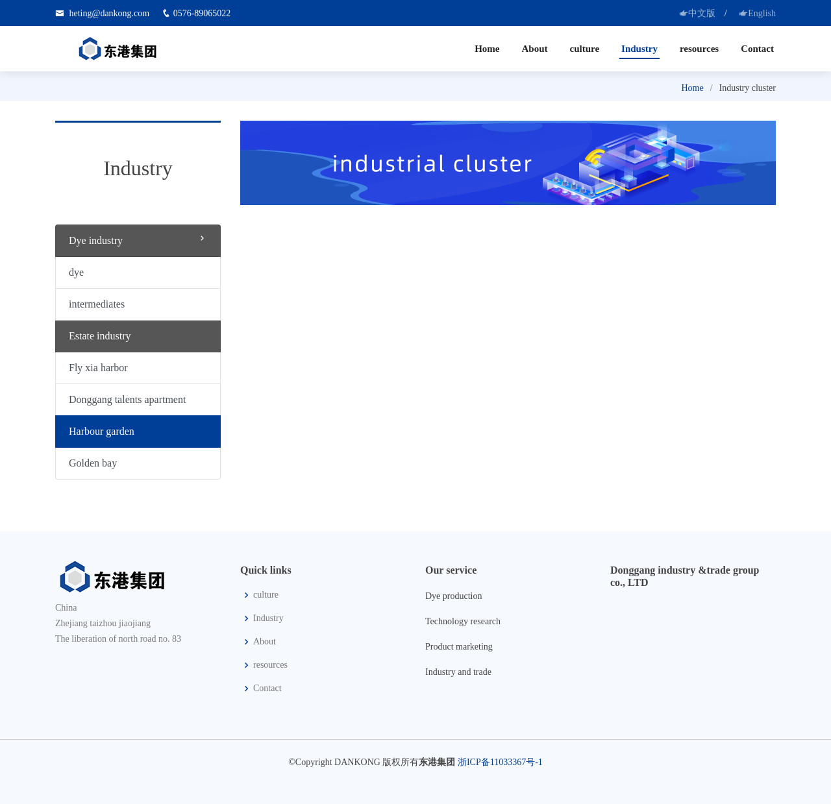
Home (487, 48)
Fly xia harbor (98, 367)
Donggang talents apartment (127, 399)
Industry (639, 48)
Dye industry (138, 239)
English (757, 13)
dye (76, 272)
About (534, 48)
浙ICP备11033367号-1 (500, 762)
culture (584, 48)
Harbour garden (101, 431)
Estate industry (100, 335)
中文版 (697, 13)
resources (699, 48)
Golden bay (93, 463)
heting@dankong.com (109, 13)
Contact (757, 48)
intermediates (97, 304)
